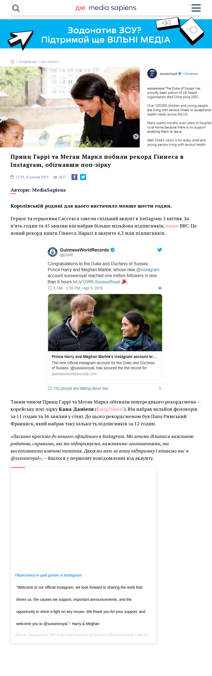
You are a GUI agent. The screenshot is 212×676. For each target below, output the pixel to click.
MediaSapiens (49, 190)
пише (172, 225)
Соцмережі (28, 62)
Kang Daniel (110, 409)
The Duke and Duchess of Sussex (77, 635)
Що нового (50, 62)
